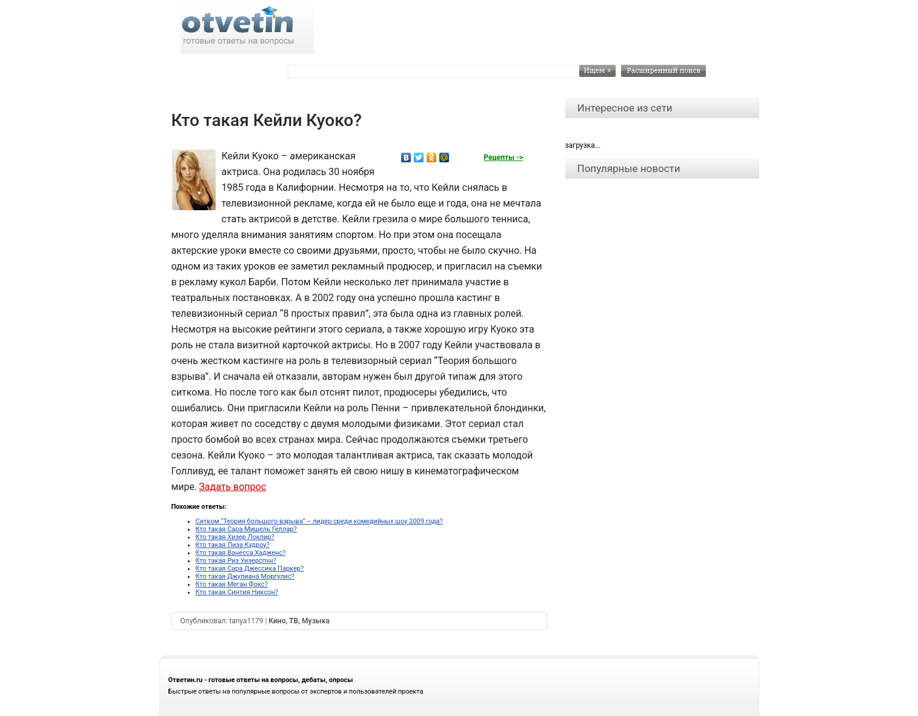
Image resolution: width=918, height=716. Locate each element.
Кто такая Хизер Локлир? (235, 537)
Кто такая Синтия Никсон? (237, 592)
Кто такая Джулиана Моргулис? (245, 576)
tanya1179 (246, 621)
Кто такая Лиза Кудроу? (233, 545)
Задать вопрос (232, 486)
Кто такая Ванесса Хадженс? (241, 553)
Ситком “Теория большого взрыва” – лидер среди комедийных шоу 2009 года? (319, 521)
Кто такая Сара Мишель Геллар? (246, 529)
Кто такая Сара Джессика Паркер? (250, 568)
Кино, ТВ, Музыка (299, 621)
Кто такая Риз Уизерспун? (236, 561)
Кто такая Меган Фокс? (232, 584)
